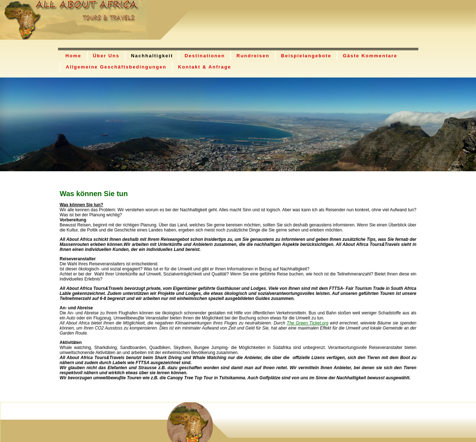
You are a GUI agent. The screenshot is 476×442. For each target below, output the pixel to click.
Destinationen (204, 55)
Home (73, 55)
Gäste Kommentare (370, 55)
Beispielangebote (306, 55)
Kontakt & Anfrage (204, 67)
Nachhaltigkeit (152, 55)
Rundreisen (253, 55)
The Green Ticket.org (307, 323)
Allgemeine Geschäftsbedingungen (116, 67)
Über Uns (106, 55)
